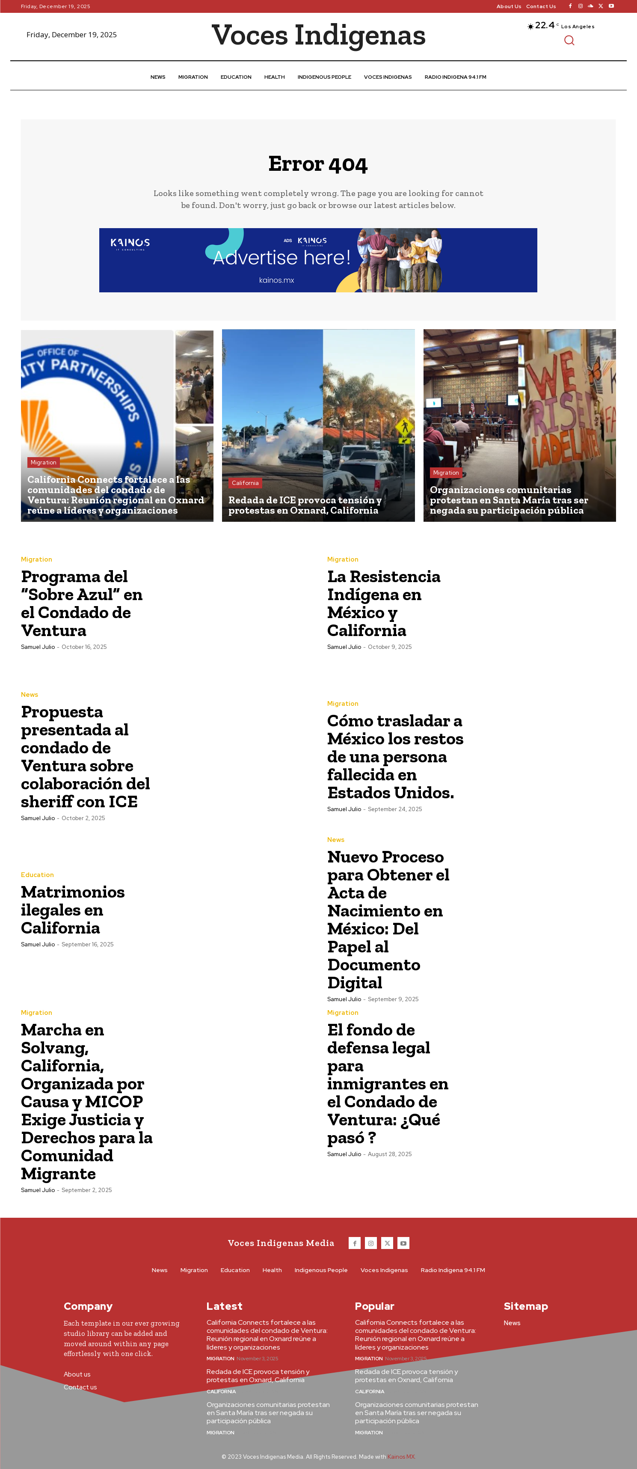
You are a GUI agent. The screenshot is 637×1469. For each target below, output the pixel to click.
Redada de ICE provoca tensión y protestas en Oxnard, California (258, 1375)
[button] (569, 40)
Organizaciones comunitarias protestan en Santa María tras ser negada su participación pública (268, 1412)
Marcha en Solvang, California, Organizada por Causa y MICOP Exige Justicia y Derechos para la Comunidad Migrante (87, 1101)
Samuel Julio (38, 647)
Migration (43, 462)
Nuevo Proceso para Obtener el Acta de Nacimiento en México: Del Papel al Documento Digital (388, 919)
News (29, 695)
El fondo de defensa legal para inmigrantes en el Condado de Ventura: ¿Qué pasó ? (388, 1083)
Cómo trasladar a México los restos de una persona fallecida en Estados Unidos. (395, 756)
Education (37, 875)
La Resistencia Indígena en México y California (384, 603)
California (245, 483)
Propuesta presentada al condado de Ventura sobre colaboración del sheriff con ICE (85, 756)
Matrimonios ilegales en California (73, 909)
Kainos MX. (402, 1456)
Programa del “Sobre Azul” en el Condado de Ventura (82, 603)
